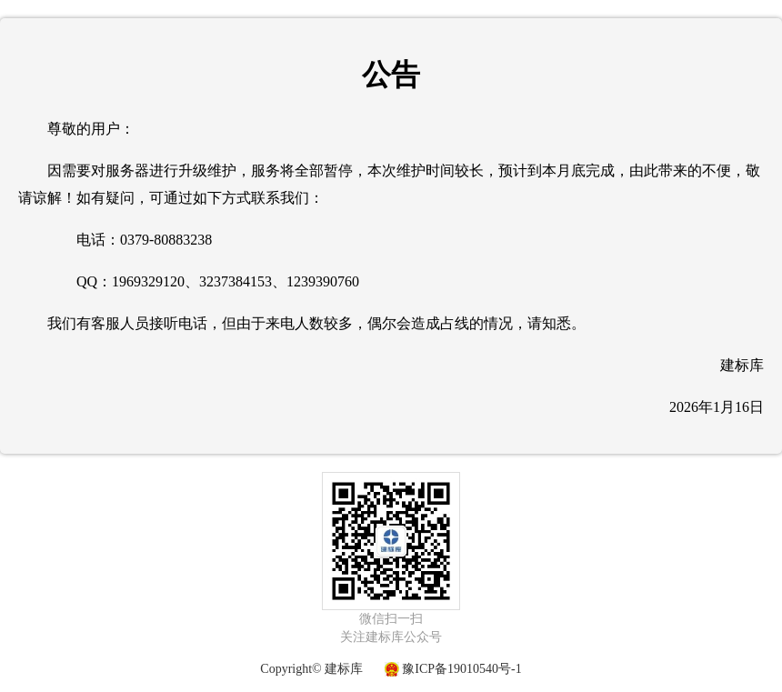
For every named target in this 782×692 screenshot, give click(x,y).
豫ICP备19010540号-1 (461, 669)
